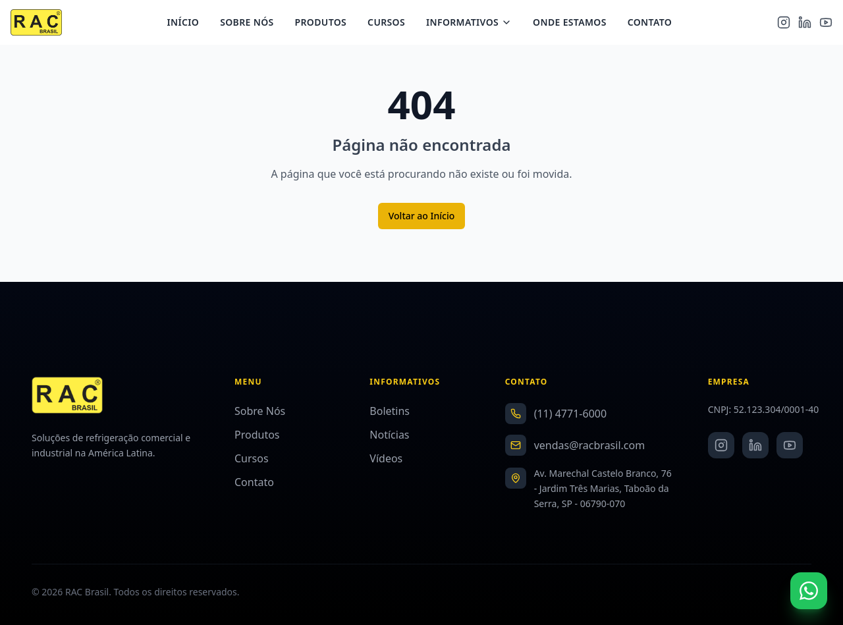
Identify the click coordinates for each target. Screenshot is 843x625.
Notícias (389, 434)
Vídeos (385, 458)
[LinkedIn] (804, 23)
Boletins (389, 411)
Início (188, 23)
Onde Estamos (575, 23)
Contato (654, 23)
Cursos (391, 23)
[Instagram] (783, 23)
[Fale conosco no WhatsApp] (808, 590)
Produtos (326, 23)
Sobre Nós (252, 23)
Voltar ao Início (422, 215)
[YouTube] (825, 23)
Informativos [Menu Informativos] (474, 23)
